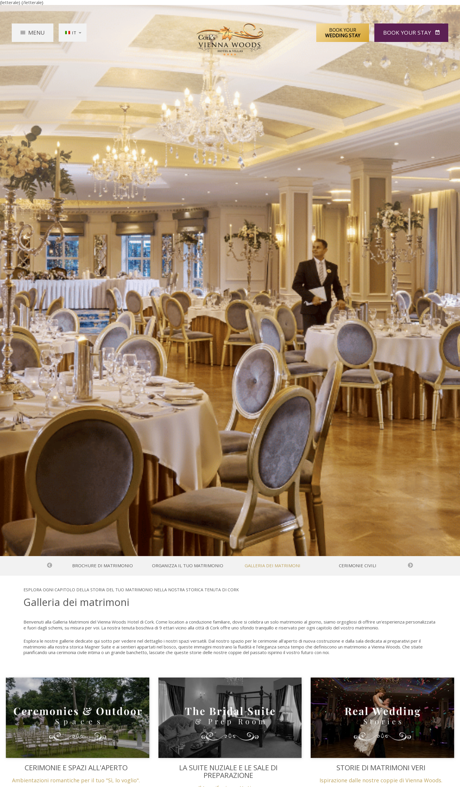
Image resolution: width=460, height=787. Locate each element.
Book (407, 32)
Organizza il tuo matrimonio (187, 565)
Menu (36, 32)
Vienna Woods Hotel (230, 39)
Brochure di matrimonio (102, 565)
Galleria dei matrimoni (272, 565)
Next (410, 565)
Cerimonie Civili (357, 565)
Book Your (342, 32)
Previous (50, 565)
